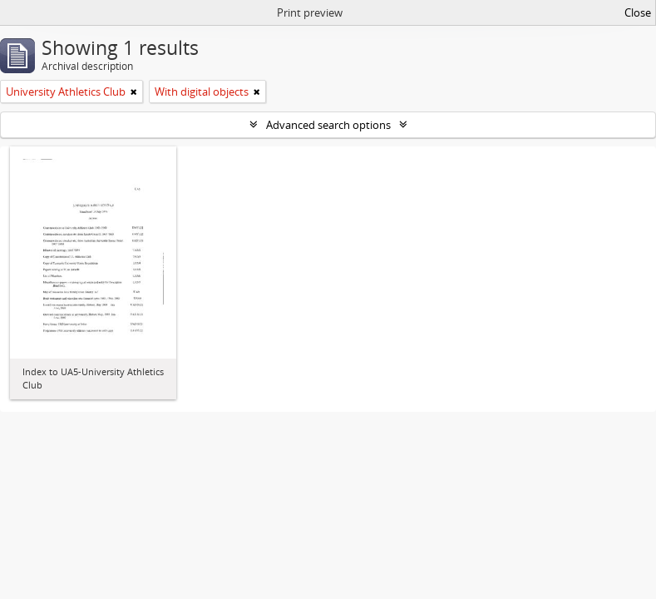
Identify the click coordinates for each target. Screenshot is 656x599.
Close (637, 12)
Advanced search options (328, 124)
